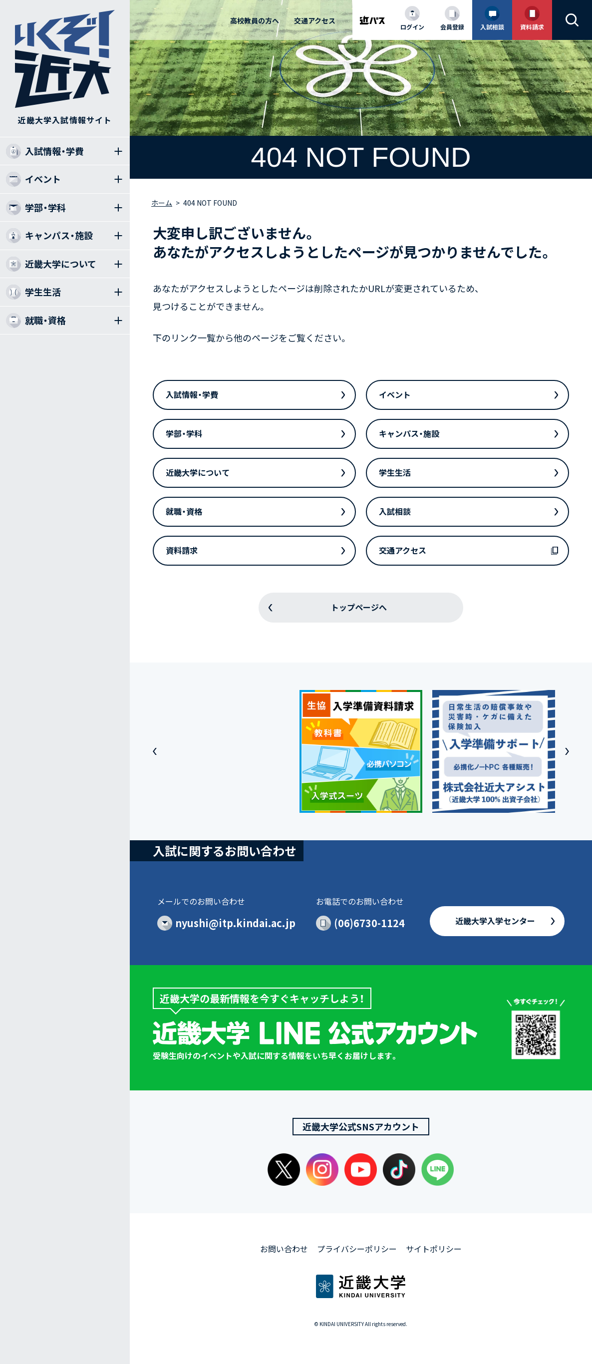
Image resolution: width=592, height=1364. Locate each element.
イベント (395, 394)
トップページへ (359, 607)
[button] (155, 751)
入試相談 (395, 511)
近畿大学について (198, 472)
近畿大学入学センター (495, 921)
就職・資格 (184, 511)
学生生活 (395, 472)
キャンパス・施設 (409, 433)
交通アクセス (314, 20)
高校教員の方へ (254, 20)
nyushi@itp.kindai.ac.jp (235, 923)
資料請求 (182, 550)
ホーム (161, 203)
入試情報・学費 (192, 394)
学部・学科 (184, 433)
